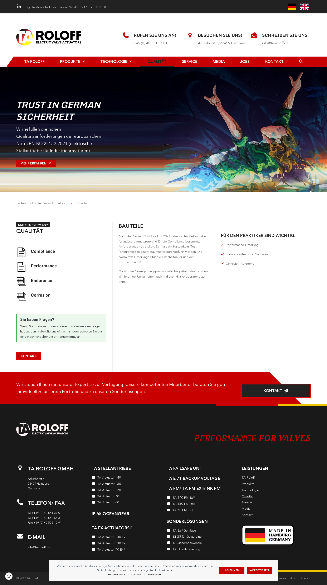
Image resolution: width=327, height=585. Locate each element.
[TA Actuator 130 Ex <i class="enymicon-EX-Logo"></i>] (126, 544)
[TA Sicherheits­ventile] (201, 543)
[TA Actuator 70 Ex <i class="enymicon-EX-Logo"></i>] (126, 550)
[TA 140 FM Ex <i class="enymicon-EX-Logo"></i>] (201, 498)
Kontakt (306, 578)
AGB (293, 578)
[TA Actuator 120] (126, 491)
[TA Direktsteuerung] (201, 550)
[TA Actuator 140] (126, 478)
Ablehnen (232, 570)
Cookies (136, 574)
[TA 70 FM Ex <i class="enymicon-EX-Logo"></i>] (201, 511)
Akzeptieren (259, 570)
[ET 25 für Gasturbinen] (201, 537)
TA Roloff (33, 578)
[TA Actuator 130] (126, 484)
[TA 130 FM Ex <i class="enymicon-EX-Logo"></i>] (201, 504)
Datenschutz (116, 574)
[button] (301, 62)
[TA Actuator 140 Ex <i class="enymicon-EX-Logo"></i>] (126, 537)
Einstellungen (9, 576)
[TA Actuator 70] (126, 497)
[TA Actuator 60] (126, 503)
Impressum (154, 574)
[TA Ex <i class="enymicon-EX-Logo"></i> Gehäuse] (201, 531)
